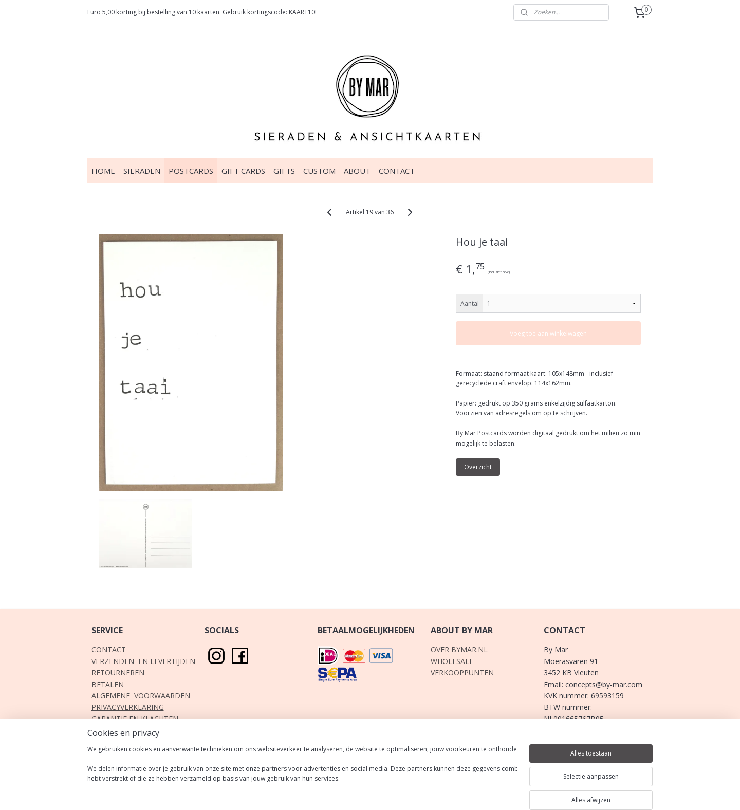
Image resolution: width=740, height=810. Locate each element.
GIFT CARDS (243, 170)
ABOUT (357, 170)
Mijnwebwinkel (471, 791)
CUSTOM (319, 170)
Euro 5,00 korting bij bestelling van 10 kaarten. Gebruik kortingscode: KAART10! (202, 12)
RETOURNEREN (117, 672)
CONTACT (397, 170)
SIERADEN (141, 170)
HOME (103, 170)
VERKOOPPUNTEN (462, 672)
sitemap (321, 791)
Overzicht (478, 467)
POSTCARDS (191, 170)
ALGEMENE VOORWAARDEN (140, 696)
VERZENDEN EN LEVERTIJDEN (143, 661)
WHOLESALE (452, 661)
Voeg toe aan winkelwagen (548, 333)
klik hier (593, 753)
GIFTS (284, 170)
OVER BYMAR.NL (459, 649)
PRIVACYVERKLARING (127, 707)
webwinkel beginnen (382, 791)
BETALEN (107, 684)
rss (342, 791)
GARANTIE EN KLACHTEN (134, 719)
